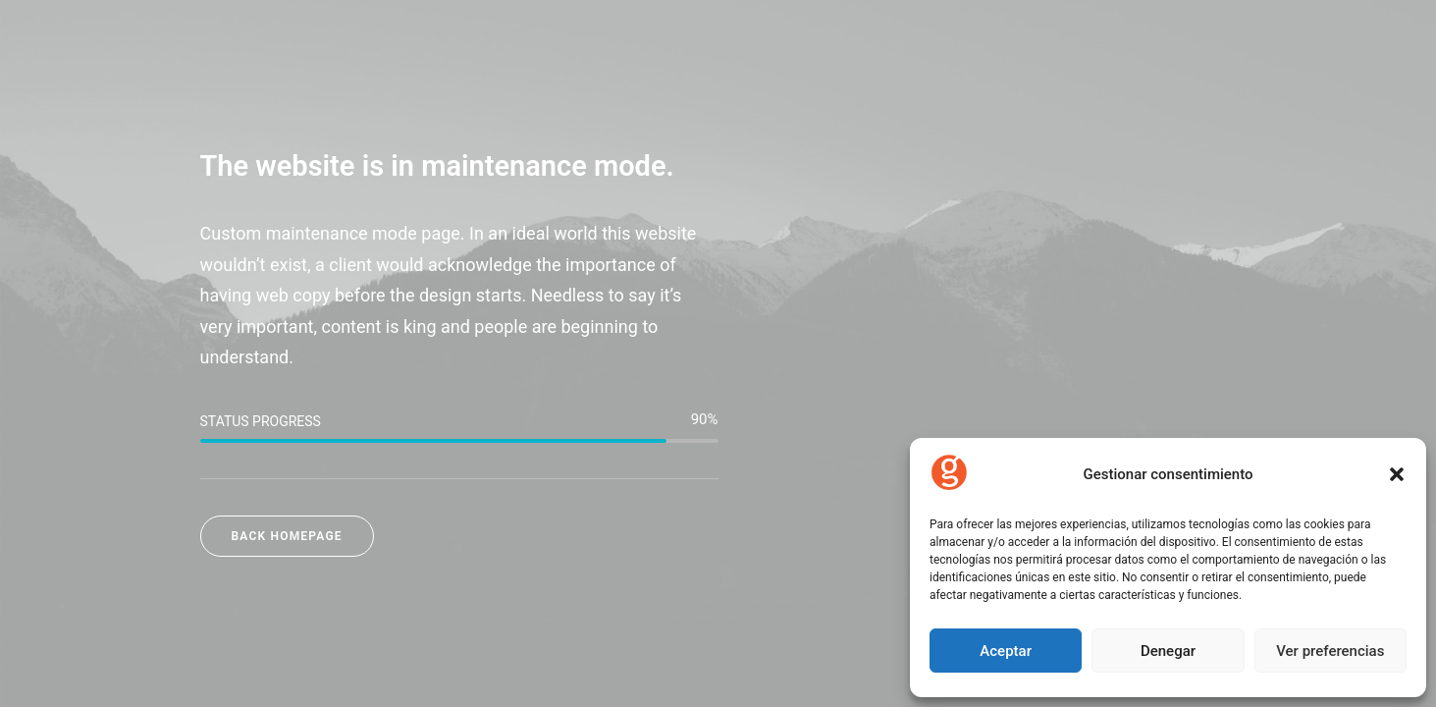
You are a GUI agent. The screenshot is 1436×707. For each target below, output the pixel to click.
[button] (1397, 474)
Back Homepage (287, 536)
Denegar (1168, 651)
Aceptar (1006, 651)
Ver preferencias (1330, 651)
